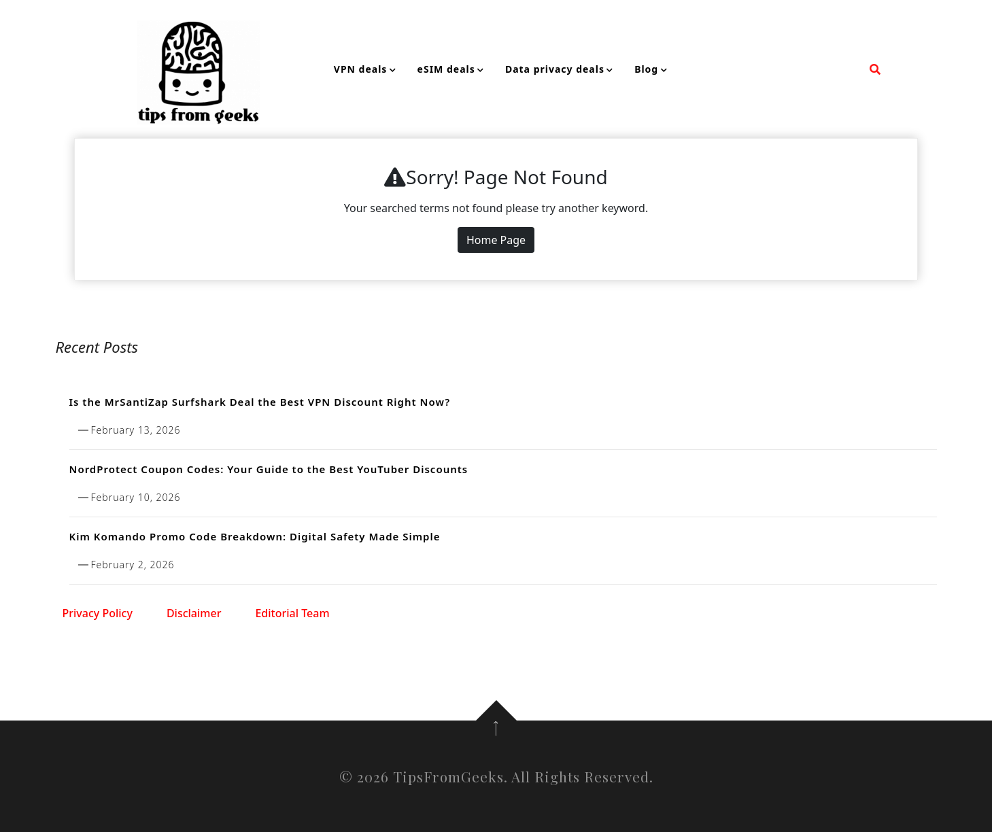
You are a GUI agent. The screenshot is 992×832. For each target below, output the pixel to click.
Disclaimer (194, 613)
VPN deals (361, 69)
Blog (646, 69)
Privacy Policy (98, 613)
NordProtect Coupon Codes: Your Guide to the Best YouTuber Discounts (268, 469)
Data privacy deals (554, 69)
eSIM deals (446, 69)
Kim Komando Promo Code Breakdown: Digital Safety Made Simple (255, 536)
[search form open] (875, 69)
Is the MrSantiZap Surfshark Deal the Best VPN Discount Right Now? (260, 402)
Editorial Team (292, 613)
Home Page (496, 239)
